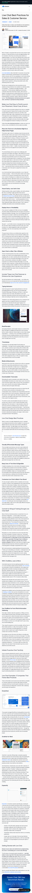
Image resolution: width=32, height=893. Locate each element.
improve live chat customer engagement (19, 282)
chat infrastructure (16, 435)
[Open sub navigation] (29, 10)
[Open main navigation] (29, 6)
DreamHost (26, 717)
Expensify (4, 803)
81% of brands (26, 565)
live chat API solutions (13, 867)
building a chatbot (7, 592)
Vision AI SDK (5, 2)
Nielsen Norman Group (9, 196)
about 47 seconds (14, 523)
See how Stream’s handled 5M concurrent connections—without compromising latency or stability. (15, 437)
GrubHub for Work (6, 759)
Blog (3, 10)
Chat (10, 21)
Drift (27, 761)
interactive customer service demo (13, 872)
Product (4, 21)
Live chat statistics (6, 73)
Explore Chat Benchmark (16, 889)
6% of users (13, 659)
